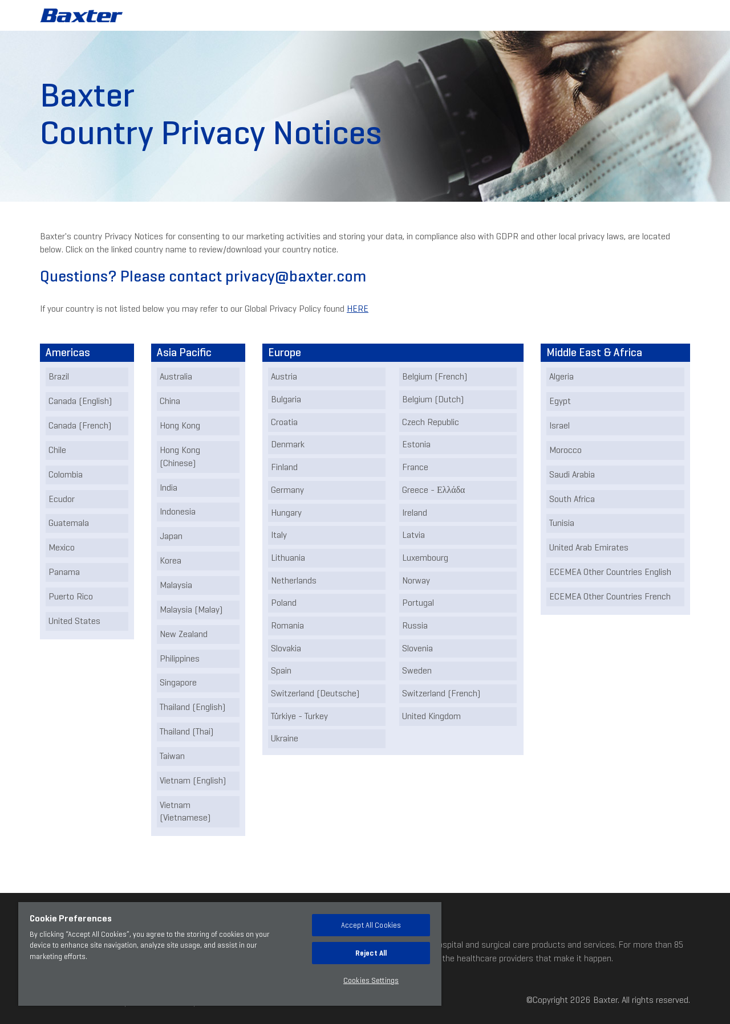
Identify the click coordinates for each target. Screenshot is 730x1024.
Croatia (284, 422)
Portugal (418, 602)
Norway (416, 580)
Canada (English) (80, 400)
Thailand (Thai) (186, 731)
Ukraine (284, 738)
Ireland (414, 512)
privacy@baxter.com (295, 276)
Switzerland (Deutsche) (315, 693)
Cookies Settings (371, 980)
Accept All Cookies (371, 925)
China (170, 400)
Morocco (565, 449)
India (168, 487)
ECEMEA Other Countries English (610, 571)
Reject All (371, 953)
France (415, 467)
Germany (287, 489)
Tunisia (561, 522)
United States (74, 620)
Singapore (178, 682)
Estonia (416, 444)
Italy (279, 534)
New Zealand (184, 634)
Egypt (560, 400)
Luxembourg (425, 557)
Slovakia (286, 648)
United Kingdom (431, 716)
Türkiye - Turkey (299, 716)
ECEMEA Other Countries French (610, 596)
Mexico (61, 547)
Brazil (58, 376)
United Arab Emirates (588, 547)
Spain (281, 670)
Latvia (413, 534)
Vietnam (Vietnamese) (185, 811)
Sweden (417, 670)
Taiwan (172, 755)
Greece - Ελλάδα (433, 489)
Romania (287, 625)
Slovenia (417, 648)
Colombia (65, 474)
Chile (57, 449)
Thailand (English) (192, 706)
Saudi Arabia (572, 474)
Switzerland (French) (441, 693)
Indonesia (178, 511)
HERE (357, 308)
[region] (229, 954)
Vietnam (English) (193, 780)
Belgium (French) (434, 376)
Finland (284, 467)
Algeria (561, 376)
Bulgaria (286, 399)
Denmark (288, 444)
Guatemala (68, 522)
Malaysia (176, 585)
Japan (171, 536)
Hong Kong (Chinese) (180, 456)
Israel (559, 425)
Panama (64, 571)
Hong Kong (180, 425)
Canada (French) (79, 425)
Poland (284, 602)
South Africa (572, 498)
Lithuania (288, 557)
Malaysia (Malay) (191, 609)
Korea (170, 560)
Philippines (180, 658)
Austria (284, 376)
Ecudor (61, 498)
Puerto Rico (70, 596)
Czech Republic (430, 422)
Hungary (286, 512)
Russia (415, 625)
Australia (176, 376)
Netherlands (294, 580)
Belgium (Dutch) (433, 399)
